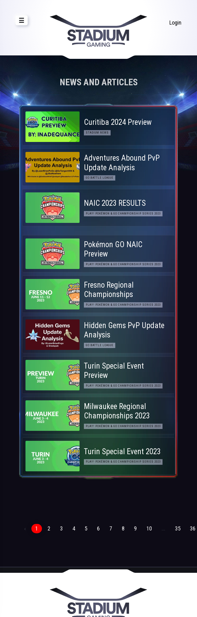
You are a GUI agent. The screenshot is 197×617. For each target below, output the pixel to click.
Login (175, 22)
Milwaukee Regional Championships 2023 (117, 411)
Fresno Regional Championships (109, 289)
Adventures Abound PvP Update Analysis (122, 162)
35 (178, 528)
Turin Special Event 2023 (122, 451)
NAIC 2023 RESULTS (115, 203)
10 (149, 528)
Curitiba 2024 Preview (118, 122)
